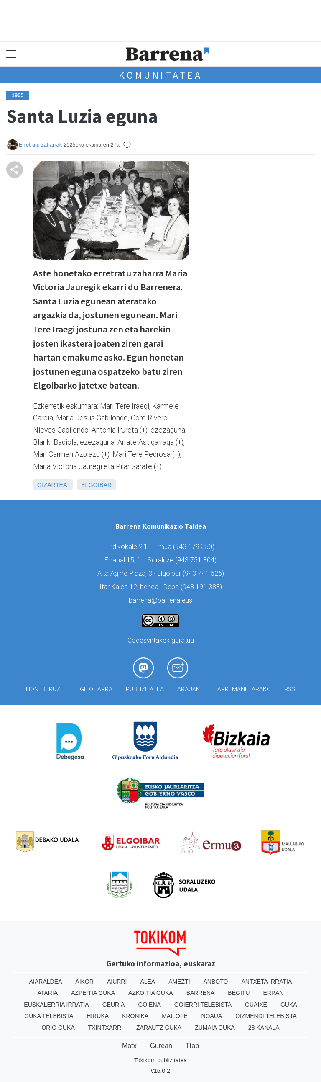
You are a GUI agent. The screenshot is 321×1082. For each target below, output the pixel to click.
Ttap (192, 1045)
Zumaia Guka (215, 1027)
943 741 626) (204, 573)
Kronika (135, 1015)
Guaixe (256, 1004)
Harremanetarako (242, 689)
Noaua (211, 1015)
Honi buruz (43, 689)
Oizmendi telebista (266, 1015)
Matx (129, 1045)
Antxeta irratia (266, 981)
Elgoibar (96, 485)
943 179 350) (194, 547)
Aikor (84, 981)
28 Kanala (264, 1027)
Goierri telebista (203, 1004)
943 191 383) (202, 587)
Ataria (48, 992)
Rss (290, 689)
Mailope (175, 1015)
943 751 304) (197, 560)
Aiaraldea (45, 981)
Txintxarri (105, 1027)
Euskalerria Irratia (56, 1004)
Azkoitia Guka (150, 992)
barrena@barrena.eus (160, 600)
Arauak (188, 689)
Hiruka (98, 1015)
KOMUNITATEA (160, 75)
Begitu (239, 992)
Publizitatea (145, 689)
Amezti (179, 981)
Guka (288, 1004)
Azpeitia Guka (93, 992)
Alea (147, 981)
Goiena (149, 1004)
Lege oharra (93, 689)
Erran (273, 992)
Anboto (216, 981)
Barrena (200, 992)
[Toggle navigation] (11, 54)
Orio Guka (57, 1027)
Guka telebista (48, 1015)
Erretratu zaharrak (40, 145)
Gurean (161, 1045)
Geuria (113, 1004)
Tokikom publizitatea (160, 1060)
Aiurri (117, 981)
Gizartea (52, 485)
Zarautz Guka (158, 1027)
